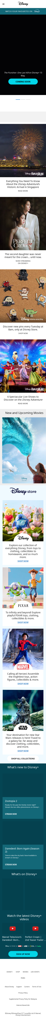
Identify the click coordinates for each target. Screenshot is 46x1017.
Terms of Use (36, 987)
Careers (27, 987)
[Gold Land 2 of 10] (35, 894)
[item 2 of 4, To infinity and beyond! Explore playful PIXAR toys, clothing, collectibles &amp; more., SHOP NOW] (23, 588)
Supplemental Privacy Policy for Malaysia (23, 999)
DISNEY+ (10, 972)
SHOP (18, 972)
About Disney (9, 987)
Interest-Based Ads (23, 1005)
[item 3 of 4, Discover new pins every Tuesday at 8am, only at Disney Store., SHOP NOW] (23, 296)
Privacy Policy (23, 993)
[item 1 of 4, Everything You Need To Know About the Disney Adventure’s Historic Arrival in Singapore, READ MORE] (23, 150)
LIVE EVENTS (35, 972)
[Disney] (23, 4)
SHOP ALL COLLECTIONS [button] (23, 758)
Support (19, 987)
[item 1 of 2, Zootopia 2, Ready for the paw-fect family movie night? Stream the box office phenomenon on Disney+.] (23, 785)
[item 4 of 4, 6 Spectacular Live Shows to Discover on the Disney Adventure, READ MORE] (23, 366)
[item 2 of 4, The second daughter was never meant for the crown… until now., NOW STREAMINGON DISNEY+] (23, 223)
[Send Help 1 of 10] (12, 894)
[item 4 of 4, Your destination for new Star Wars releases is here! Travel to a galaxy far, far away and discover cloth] (23, 710)
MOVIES (25, 972)
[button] (3, 4)
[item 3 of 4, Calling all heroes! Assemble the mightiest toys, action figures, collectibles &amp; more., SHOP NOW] (23, 649)
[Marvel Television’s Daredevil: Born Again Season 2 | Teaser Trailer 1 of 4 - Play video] (12, 929)
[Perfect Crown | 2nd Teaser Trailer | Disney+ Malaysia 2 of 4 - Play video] (35, 929)
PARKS (23, 978)
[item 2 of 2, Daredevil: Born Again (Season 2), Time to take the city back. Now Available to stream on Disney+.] (23, 833)
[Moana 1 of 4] (24, 450)
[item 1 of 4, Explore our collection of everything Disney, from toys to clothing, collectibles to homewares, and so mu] (23, 520)
